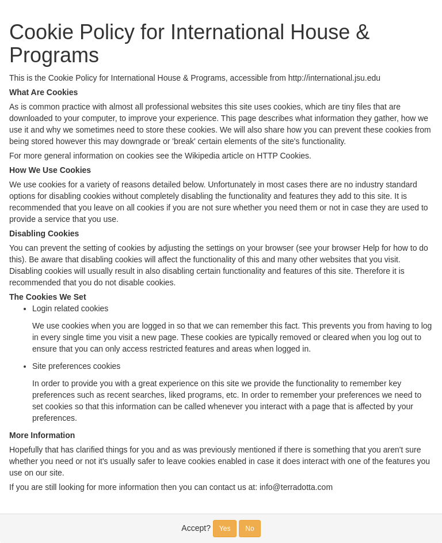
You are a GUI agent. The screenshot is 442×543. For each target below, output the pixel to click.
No (249, 529)
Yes (225, 529)
